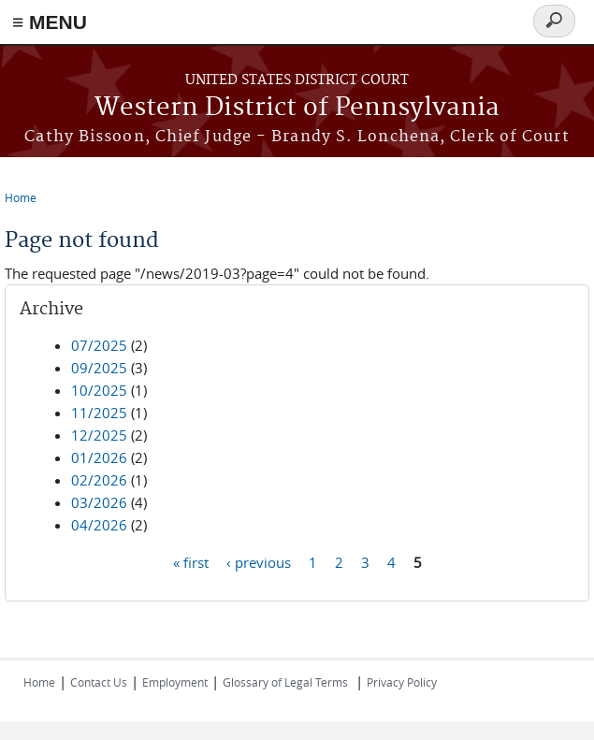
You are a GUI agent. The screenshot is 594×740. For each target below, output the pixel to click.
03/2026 (99, 502)
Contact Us (98, 682)
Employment (175, 682)
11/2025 (99, 412)
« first (191, 561)
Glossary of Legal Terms (285, 682)
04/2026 (99, 524)
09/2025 (99, 367)
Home (20, 197)
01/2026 (99, 457)
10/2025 (99, 390)
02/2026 (99, 480)
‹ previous (258, 561)
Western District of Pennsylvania (297, 108)
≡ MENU (49, 22)
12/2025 (99, 435)
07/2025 (99, 345)
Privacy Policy (402, 682)
